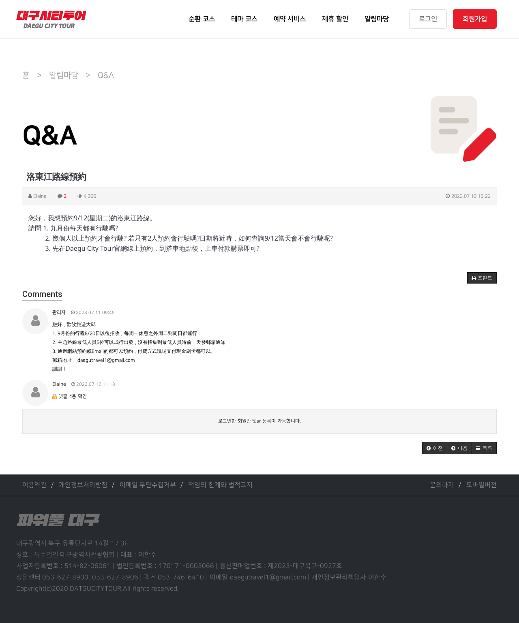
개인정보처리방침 (83, 485)
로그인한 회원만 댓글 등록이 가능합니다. (259, 421)
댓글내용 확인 (72, 396)
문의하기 (442, 485)
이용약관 (34, 485)
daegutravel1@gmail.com (106, 360)
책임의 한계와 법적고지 (220, 485)
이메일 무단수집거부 (148, 485)
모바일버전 (481, 485)
